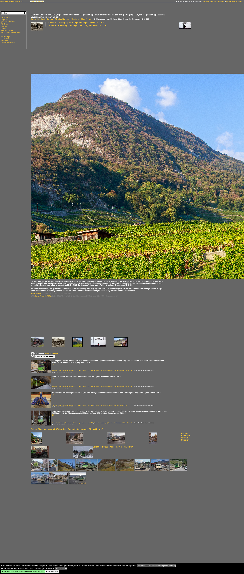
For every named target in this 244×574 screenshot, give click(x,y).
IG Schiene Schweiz (8, 21)
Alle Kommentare (51, 353)
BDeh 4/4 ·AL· (86, 19)
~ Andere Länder (7, 30)
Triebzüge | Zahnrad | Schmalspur (67, 19)
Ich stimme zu (52, 571)
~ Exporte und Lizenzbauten (11, 32)
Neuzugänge (5, 37)
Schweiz (50, 19)
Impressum (39, 1)
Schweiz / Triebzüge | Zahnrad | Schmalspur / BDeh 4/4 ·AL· (76, 23)
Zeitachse (4, 40)
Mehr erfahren (61, 568)
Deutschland (5, 17)
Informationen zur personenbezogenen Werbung (157, 566)
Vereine (3, 29)
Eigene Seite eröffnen (233, 1)
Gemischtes (5, 39)
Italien (3, 23)
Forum (33, 1)
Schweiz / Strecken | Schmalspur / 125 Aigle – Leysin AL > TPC (77, 25)
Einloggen (206, 1)
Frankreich (5, 19)
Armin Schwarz (36, 293)
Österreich (4, 25)
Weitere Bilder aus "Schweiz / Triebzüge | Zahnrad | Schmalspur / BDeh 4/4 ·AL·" (67, 429)
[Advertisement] (82, 50)
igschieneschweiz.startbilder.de (11, 1)
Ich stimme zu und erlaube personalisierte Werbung (23, 571)
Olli (53, 364)
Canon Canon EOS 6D (43, 296)
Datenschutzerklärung (8, 42)
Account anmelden (217, 1)
